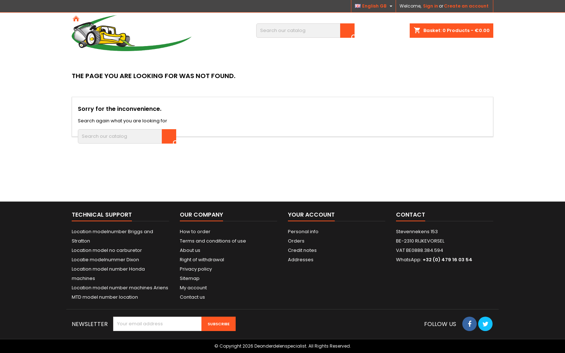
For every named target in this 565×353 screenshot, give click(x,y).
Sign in (430, 6)
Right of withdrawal (202, 259)
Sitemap (190, 278)
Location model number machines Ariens (120, 287)
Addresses (300, 259)
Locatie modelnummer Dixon (105, 259)
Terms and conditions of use (213, 240)
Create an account (466, 6)
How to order (195, 231)
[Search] (305, 30)
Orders (296, 240)
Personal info (303, 231)
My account (193, 287)
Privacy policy (196, 269)
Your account (311, 215)
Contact (410, 215)
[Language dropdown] (374, 6)
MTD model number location (105, 297)
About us (190, 250)
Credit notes (302, 250)
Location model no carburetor (107, 250)
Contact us (192, 297)
